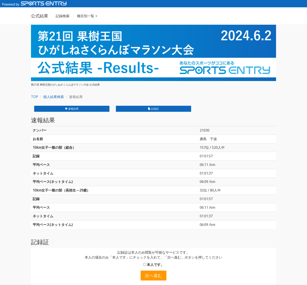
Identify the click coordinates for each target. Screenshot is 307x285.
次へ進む (153, 275)
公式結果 (39, 16)
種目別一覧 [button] (87, 16)
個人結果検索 (53, 96)
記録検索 (62, 16)
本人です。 (153, 264)
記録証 (153, 108)
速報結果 (71, 108)
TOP (34, 96)
